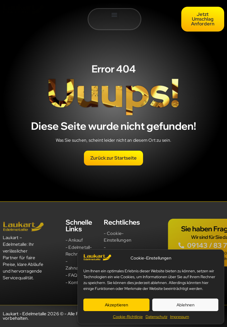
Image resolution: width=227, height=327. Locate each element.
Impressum (179, 316)
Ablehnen (185, 305)
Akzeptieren (116, 305)
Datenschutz (156, 316)
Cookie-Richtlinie (128, 316)
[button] (114, 15)
